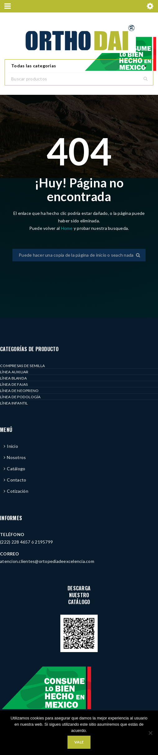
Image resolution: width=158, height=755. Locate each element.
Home (67, 228)
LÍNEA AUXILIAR (14, 372)
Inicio (12, 446)
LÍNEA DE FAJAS (14, 384)
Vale (79, 742)
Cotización (17, 491)
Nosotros (16, 457)
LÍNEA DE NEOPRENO (19, 390)
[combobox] (79, 66)
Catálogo (16, 468)
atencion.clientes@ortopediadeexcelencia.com (47, 561)
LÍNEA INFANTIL (14, 403)
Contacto (16, 479)
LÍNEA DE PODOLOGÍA (20, 396)
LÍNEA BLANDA (13, 378)
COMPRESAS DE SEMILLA (22, 365)
